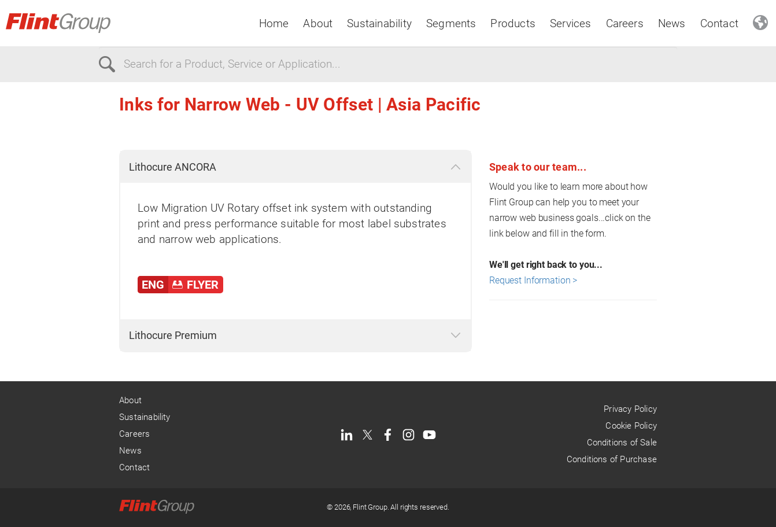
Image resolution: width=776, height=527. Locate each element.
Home (274, 23)
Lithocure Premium (173, 335)
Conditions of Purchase (612, 459)
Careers (625, 23)
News (672, 23)
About (317, 23)
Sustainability (379, 23)
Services (571, 23)
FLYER (203, 285)
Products (512, 23)
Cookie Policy (630, 426)
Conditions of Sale (622, 442)
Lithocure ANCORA (172, 167)
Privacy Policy (630, 409)
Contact (719, 23)
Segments (451, 23)
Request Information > (533, 280)
